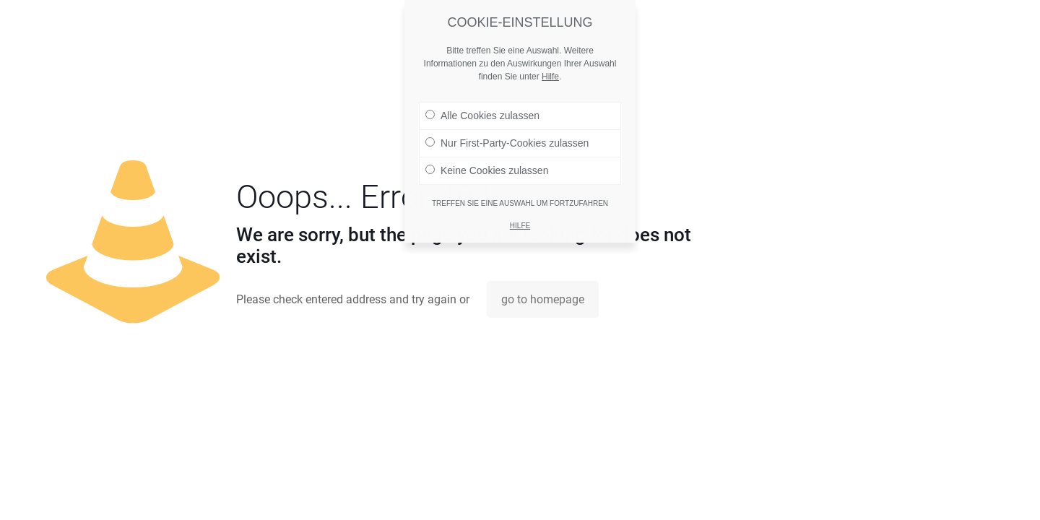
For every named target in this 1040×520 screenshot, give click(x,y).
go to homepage (542, 299)
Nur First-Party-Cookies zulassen (507, 136)
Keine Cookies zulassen (486, 164)
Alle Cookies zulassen (482, 109)
